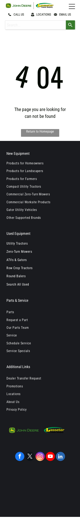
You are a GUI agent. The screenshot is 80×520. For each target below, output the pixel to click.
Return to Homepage (40, 131)
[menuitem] (39, 163)
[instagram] (40, 457)
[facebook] (19, 457)
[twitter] (29, 457)
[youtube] (50, 457)
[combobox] (35, 25)
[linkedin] (60, 457)
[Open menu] (72, 6)
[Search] (70, 25)
